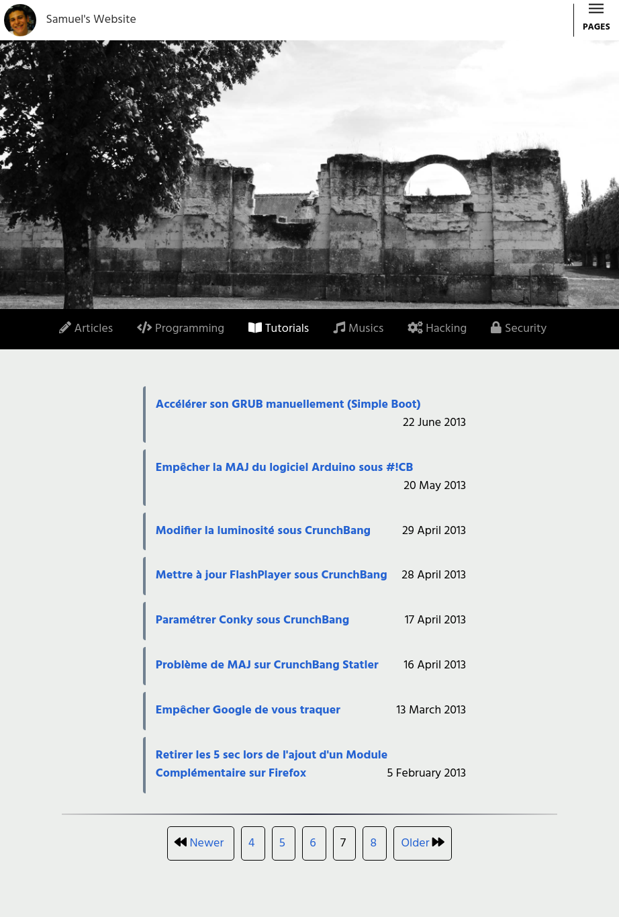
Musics (358, 329)
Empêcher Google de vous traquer (248, 710)
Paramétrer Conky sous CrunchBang (252, 620)
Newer (207, 843)
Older (415, 843)
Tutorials (278, 329)
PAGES (596, 21)
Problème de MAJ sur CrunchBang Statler (267, 665)
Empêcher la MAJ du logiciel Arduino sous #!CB (285, 468)
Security (518, 329)
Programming (180, 329)
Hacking (437, 329)
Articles (86, 329)
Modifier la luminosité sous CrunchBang (263, 531)
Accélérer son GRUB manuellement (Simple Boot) (288, 404)
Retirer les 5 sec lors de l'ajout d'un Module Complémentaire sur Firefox (271, 764)
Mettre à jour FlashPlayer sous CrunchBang (271, 575)
